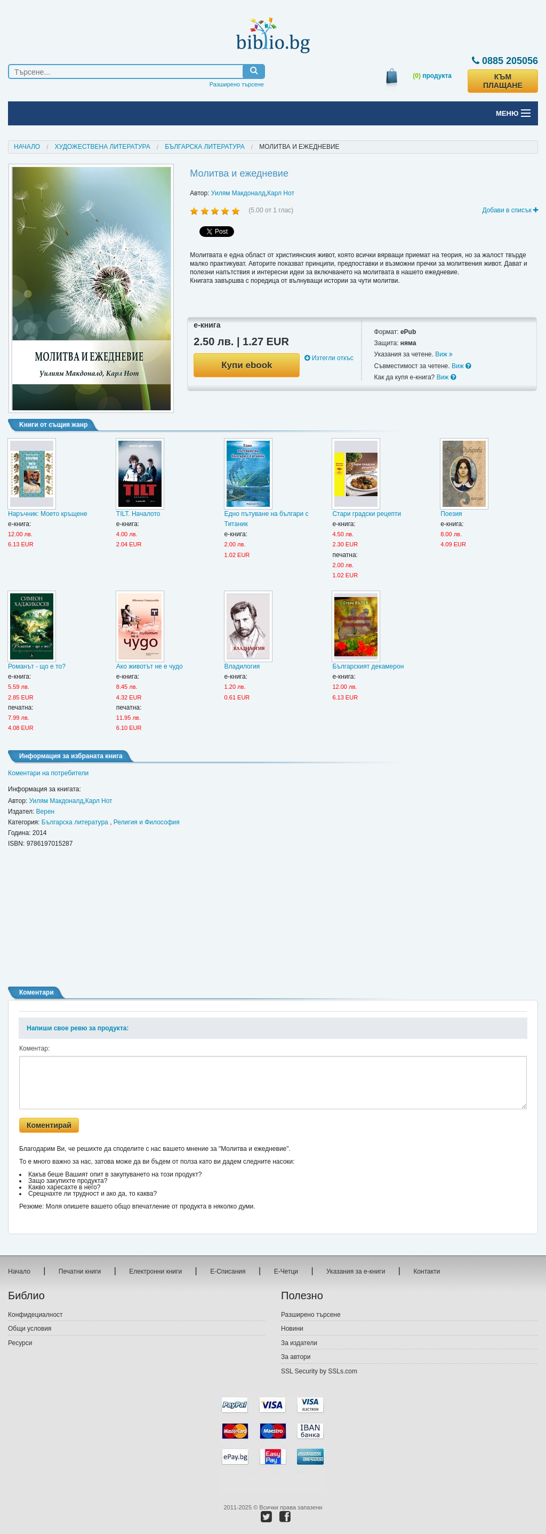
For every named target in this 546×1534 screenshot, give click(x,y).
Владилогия (242, 666)
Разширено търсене (237, 84)
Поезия (451, 514)
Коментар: (34, 1048)
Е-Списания (227, 1271)
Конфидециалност (35, 1314)
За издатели (299, 1343)
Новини (292, 1328)
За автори (295, 1357)
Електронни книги (155, 1271)
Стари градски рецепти (366, 514)
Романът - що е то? (37, 666)
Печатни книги (80, 1271)
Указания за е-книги (355, 1271)
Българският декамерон (368, 666)
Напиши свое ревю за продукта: (78, 1028)
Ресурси (20, 1343)
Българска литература (205, 146)
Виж (444, 354)
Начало (27, 146)
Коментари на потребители (48, 773)
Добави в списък (510, 210)
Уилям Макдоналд (238, 193)
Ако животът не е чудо (149, 666)
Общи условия (29, 1328)
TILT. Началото (138, 514)
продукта (432, 76)
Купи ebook (246, 365)
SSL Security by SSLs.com (319, 1371)
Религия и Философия (147, 822)
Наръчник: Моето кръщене (47, 514)
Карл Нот (280, 193)
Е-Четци (286, 1271)
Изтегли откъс (328, 358)
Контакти (426, 1271)
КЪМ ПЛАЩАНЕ (503, 81)
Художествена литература (102, 146)
